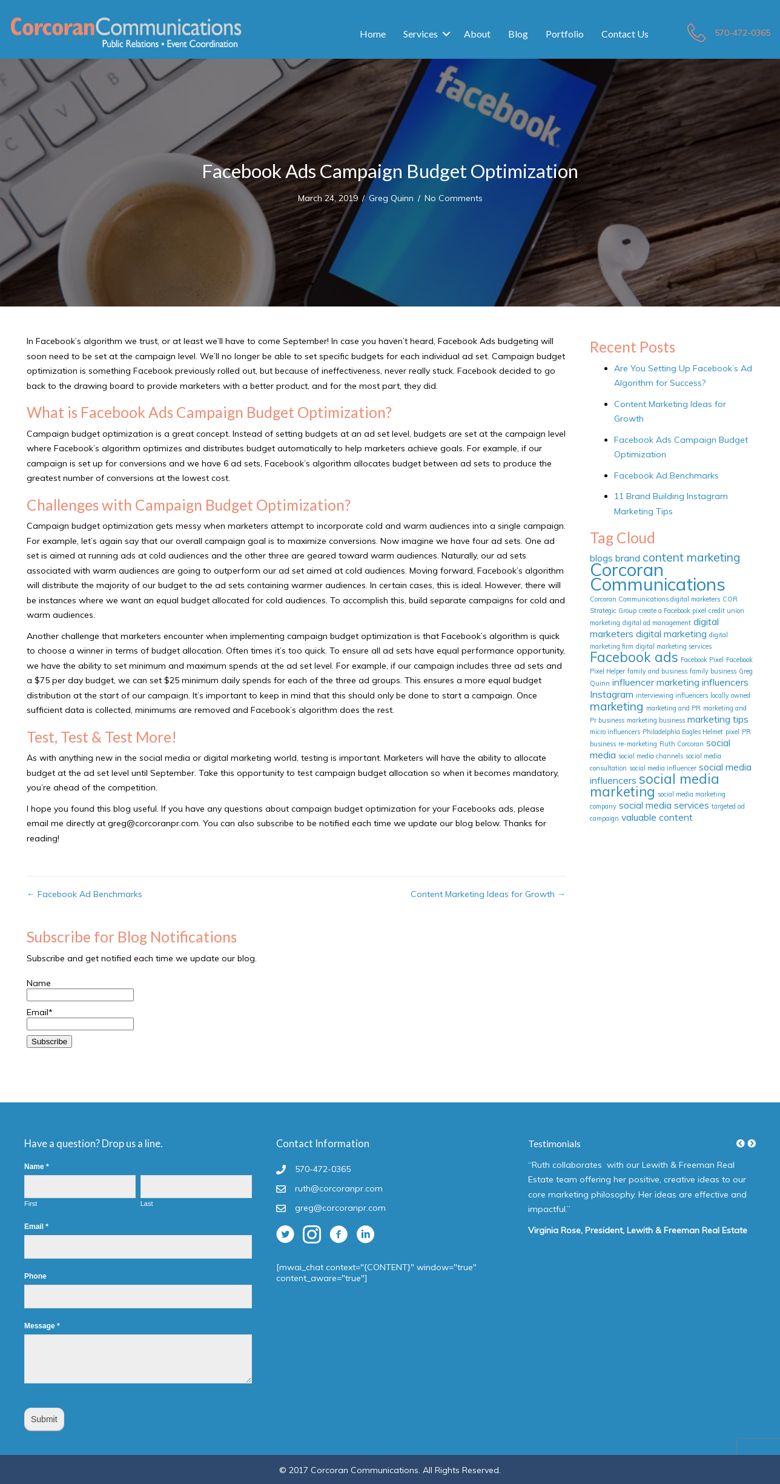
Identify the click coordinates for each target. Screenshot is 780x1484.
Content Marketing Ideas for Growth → (488, 894)
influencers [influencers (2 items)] (725, 682)
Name (80, 989)
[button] (740, 1143)
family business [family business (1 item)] (713, 671)
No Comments (454, 198)
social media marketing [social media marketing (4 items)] (654, 785)
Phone (35, 1276)
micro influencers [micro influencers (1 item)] (615, 731)
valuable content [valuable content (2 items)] (657, 817)
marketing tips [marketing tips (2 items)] (718, 719)
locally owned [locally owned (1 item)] (730, 695)
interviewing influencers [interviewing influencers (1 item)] (672, 695)
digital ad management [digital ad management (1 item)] (657, 622)
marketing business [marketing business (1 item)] (656, 720)
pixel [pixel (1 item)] (732, 731)
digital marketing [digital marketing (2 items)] (671, 634)
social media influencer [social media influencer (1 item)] (662, 768)
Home (373, 33)
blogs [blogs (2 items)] (601, 558)
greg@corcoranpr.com (340, 1207)
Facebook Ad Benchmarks (666, 475)
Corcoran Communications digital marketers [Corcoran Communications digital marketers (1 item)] (655, 599)
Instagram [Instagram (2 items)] (611, 694)
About (477, 33)
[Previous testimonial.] (740, 1143)
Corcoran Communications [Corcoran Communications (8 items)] (657, 576)
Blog (518, 33)
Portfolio (565, 33)
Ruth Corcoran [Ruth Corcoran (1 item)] (681, 744)
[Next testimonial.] (751, 1143)
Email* (80, 1018)
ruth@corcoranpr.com (339, 1188)
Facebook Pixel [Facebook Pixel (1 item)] (702, 659)
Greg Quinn (391, 198)
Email (36, 1226)
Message (42, 1326)
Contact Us (625, 33)
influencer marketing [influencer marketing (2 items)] (655, 682)
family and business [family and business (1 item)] (657, 671)
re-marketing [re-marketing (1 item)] (637, 744)
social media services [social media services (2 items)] (664, 805)
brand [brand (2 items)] (627, 558)
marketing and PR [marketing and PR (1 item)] (673, 708)
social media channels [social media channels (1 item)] (650, 756)
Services (420, 33)
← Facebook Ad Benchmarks (84, 894)
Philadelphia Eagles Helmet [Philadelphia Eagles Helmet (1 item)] (683, 731)
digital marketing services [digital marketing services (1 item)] (674, 646)
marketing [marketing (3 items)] (617, 706)
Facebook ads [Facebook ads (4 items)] (634, 657)
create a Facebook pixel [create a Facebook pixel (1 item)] (672, 610)
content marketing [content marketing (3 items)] (692, 557)
